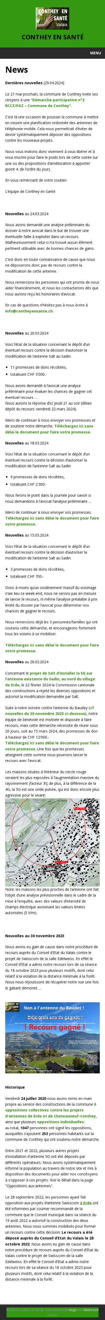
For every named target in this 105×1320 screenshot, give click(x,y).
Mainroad (91, 1310)
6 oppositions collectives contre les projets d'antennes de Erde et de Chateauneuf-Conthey (50, 1110)
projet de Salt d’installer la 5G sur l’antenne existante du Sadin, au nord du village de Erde (50, 679)
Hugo (73, 1310)
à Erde (86, 1202)
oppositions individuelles (60, 1121)
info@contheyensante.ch (29, 311)
